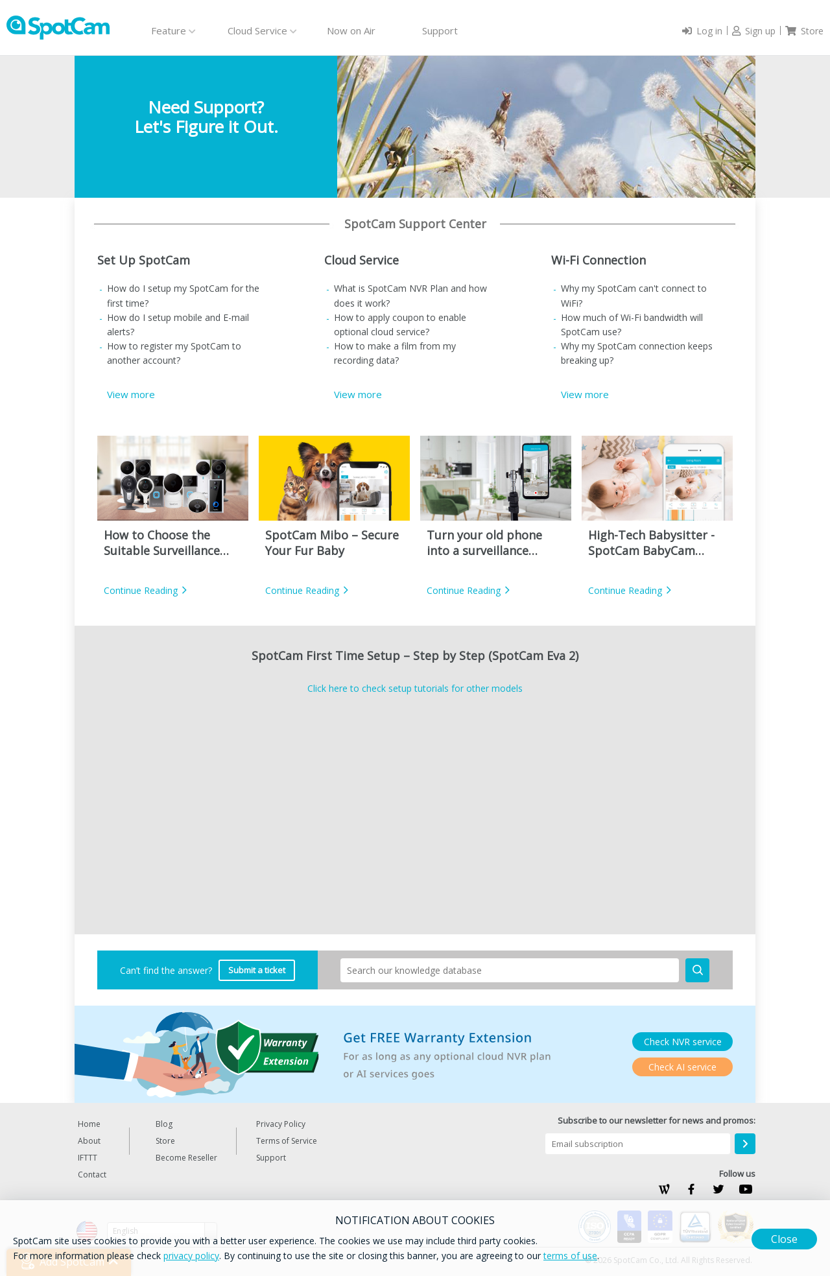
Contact (92, 1174)
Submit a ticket (256, 970)
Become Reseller (186, 1157)
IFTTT (87, 1157)
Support (440, 30)
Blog (164, 1123)
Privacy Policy (280, 1123)
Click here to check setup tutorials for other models (415, 688)
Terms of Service (286, 1140)
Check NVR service (683, 1041)
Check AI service (682, 1067)
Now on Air (351, 30)
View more (131, 394)
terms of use (570, 1255)
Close (784, 1239)
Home (89, 1123)
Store (165, 1140)
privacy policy (191, 1255)
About (89, 1140)
